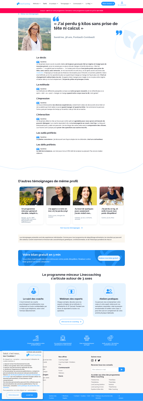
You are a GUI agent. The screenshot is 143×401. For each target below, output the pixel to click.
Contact (76, 396)
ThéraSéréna (94, 382)
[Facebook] (95, 360)
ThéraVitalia (112, 382)
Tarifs (45, 3)
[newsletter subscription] (122, 369)
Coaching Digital (63, 360)
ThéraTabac (112, 380)
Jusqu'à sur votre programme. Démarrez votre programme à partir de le (71, 10)
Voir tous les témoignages (70, 228)
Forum (60, 370)
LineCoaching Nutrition (98, 384)
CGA (88, 396)
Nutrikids (111, 384)
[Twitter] (99, 360)
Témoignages (65, 3)
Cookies (83, 396)
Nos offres (63, 357)
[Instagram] (92, 360)
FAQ (60, 364)
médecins (39, 73)
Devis (61, 376)
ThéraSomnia (95, 380)
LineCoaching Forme (97, 387)
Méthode (36, 3)
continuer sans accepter (34, 351)
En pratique (52, 3)
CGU (92, 396)
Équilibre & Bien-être (97, 389)
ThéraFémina (112, 387)
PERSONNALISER (14, 395)
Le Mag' (88, 3)
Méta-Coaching (113, 389)
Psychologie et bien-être (44, 360)
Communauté (77, 3)
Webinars (61, 373)
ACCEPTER (29, 395)
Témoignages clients (43, 378)
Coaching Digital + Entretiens (67, 362)
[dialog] (22, 375)
